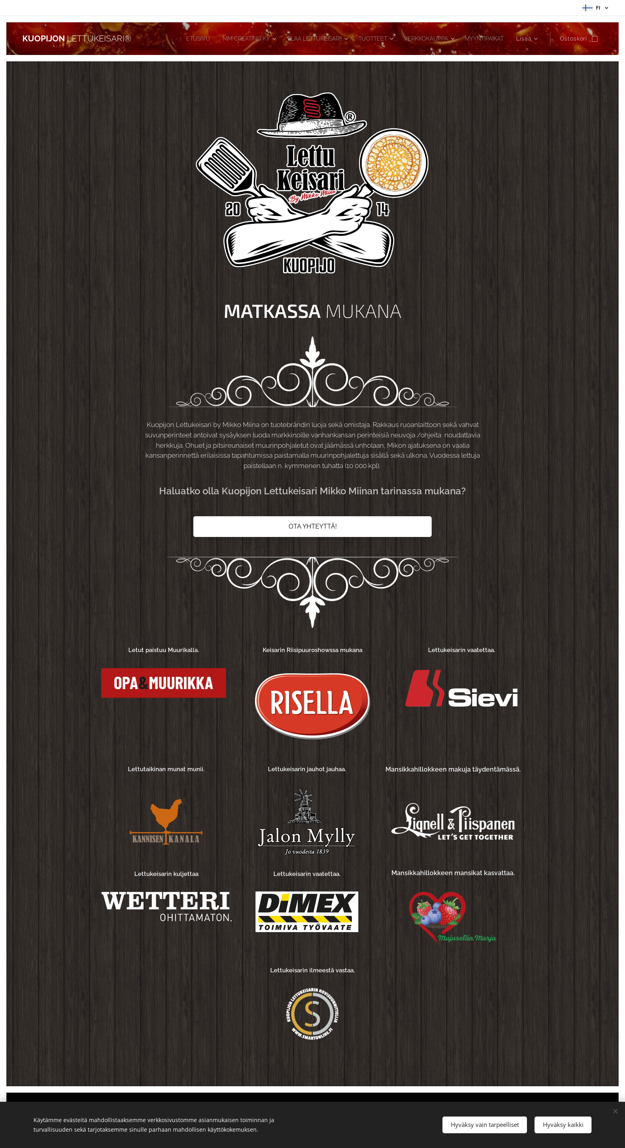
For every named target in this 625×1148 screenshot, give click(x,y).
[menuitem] (172, 39)
